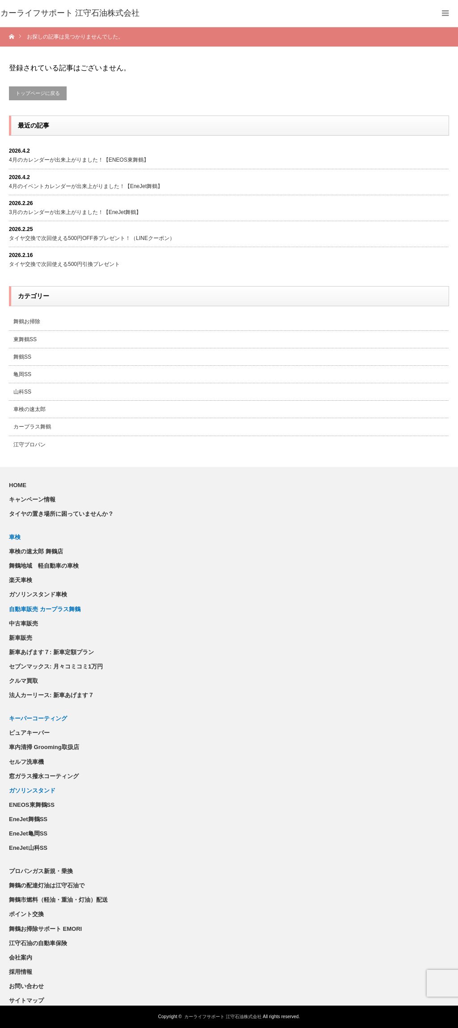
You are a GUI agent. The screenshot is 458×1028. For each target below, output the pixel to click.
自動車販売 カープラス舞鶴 (45, 609)
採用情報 (20, 971)
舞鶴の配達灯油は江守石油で (47, 885)
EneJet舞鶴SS (28, 819)
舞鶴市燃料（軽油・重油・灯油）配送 (58, 899)
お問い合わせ (26, 986)
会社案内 (20, 957)
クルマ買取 (23, 680)
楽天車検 (20, 580)
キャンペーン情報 (32, 499)
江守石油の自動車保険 (38, 943)
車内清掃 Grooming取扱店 (44, 747)
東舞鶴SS (25, 339)
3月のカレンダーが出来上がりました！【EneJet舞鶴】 (75, 212)
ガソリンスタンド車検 (38, 594)
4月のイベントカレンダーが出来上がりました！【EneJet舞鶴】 (86, 186)
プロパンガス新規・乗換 (41, 871)
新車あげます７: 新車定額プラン (51, 652)
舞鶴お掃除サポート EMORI (45, 928)
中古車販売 (23, 623)
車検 (15, 537)
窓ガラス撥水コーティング (44, 776)
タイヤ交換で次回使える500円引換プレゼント (64, 264)
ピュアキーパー (29, 732)
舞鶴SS (22, 357)
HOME (17, 485)
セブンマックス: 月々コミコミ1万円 (56, 666)
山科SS (22, 392)
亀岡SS (22, 374)
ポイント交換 (26, 914)
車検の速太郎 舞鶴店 (36, 551)
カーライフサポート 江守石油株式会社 (223, 1016)
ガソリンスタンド (32, 790)
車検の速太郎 (29, 409)
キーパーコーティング (38, 718)
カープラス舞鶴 (32, 427)
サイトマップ (26, 1000)
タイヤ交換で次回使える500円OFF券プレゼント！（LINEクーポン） (92, 238)
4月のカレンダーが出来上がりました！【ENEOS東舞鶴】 (79, 160)
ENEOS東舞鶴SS (32, 804)
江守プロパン (29, 444)
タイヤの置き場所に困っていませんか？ (61, 513)
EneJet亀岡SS (28, 833)
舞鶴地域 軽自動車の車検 (44, 565)
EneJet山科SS (28, 847)
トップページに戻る (38, 93)
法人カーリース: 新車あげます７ (51, 695)
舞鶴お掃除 (26, 321)
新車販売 (20, 637)
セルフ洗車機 (26, 761)
